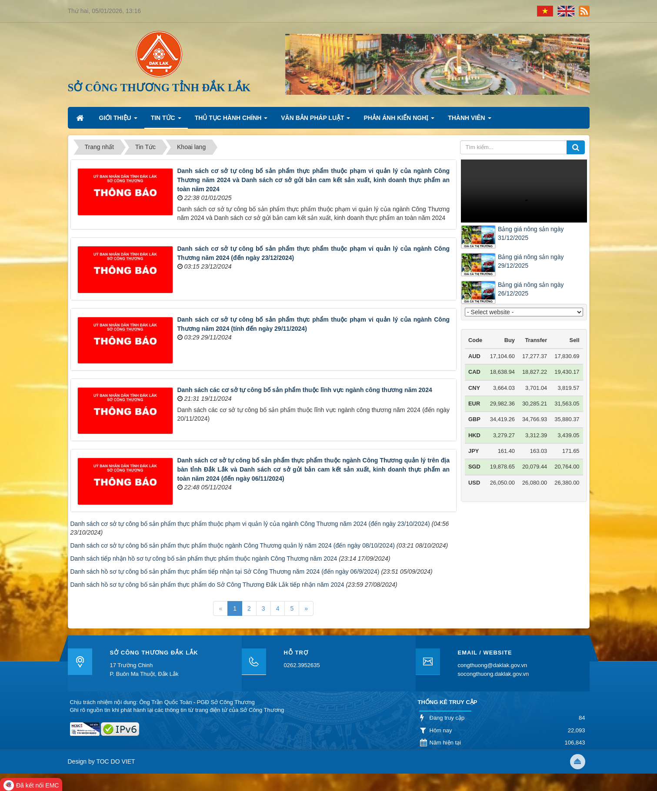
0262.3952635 (302, 665)
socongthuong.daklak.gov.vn (493, 674)
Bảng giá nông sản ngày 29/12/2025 (531, 261)
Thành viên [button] (469, 120)
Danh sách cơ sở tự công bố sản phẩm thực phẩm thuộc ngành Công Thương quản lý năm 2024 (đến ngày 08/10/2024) (232, 545)
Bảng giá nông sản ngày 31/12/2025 (531, 233)
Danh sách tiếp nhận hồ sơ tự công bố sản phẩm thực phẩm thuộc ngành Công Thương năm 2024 (203, 558)
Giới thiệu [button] (118, 120)
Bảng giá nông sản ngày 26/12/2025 (531, 289)
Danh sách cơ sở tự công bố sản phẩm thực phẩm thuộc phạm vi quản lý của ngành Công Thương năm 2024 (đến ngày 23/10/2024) (250, 523)
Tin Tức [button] (166, 120)
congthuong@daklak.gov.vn (492, 665)
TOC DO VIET (115, 761)
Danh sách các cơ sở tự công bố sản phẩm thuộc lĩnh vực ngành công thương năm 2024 (304, 389)
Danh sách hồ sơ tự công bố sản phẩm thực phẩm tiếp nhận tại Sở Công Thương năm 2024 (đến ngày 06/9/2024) (225, 571)
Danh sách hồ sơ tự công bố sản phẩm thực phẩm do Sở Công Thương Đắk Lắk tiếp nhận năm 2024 (207, 584)
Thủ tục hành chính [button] (231, 120)
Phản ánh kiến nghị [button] (399, 120)
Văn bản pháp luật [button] (315, 120)
